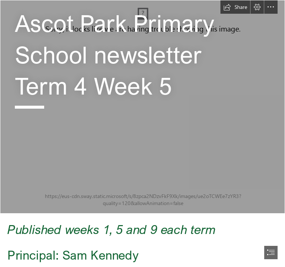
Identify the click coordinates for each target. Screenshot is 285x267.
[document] (142, 133)
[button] (235, 7)
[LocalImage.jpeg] (142, 107)
